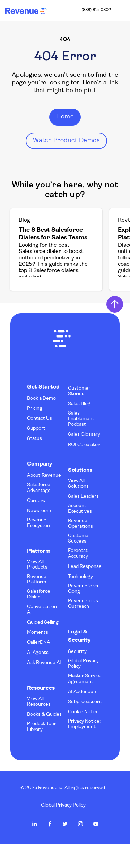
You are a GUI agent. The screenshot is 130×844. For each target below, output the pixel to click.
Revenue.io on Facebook (49, 823)
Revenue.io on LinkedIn (34, 823)
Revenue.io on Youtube (95, 823)
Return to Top (114, 304)
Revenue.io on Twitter (65, 823)
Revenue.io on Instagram (80, 823)
